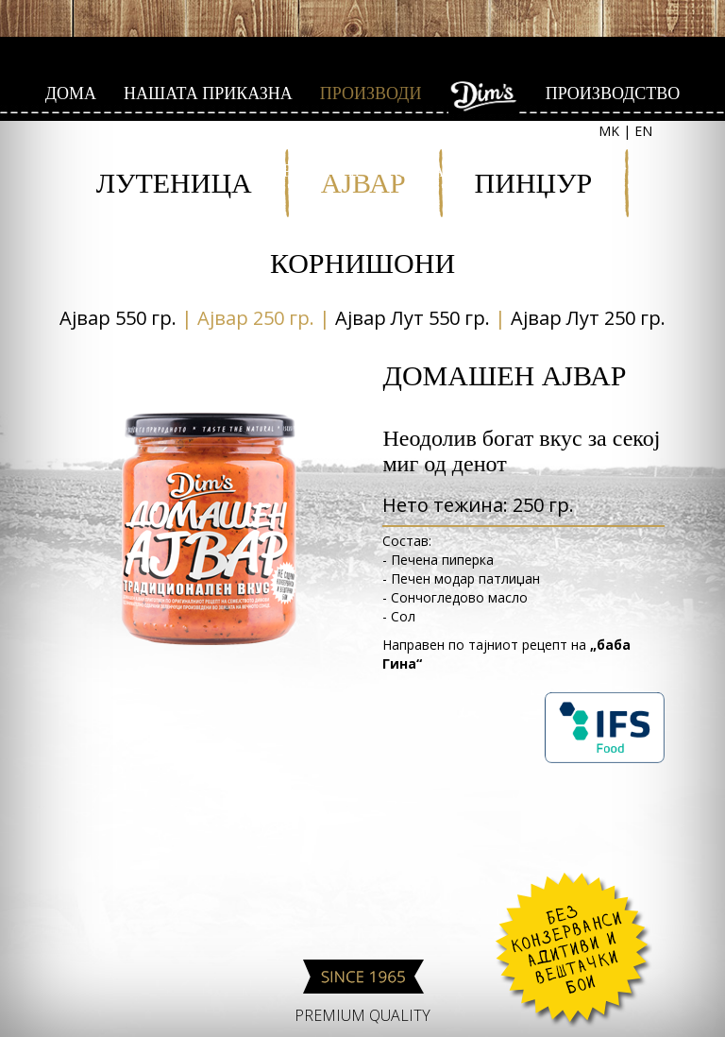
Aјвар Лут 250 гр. (588, 318)
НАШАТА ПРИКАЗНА (208, 93)
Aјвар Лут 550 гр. (412, 318)
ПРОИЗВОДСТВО (613, 93)
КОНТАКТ (426, 171)
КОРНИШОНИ (362, 263)
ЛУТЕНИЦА (174, 182)
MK (609, 131)
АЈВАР (363, 182)
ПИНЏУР (534, 182)
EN (643, 131)
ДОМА (70, 93)
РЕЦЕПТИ (321, 171)
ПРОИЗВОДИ (371, 93)
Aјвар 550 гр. (118, 318)
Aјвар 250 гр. (255, 318)
